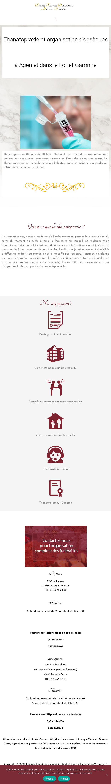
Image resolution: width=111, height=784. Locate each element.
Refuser (64, 778)
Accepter (49, 778)
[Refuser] (106, 774)
